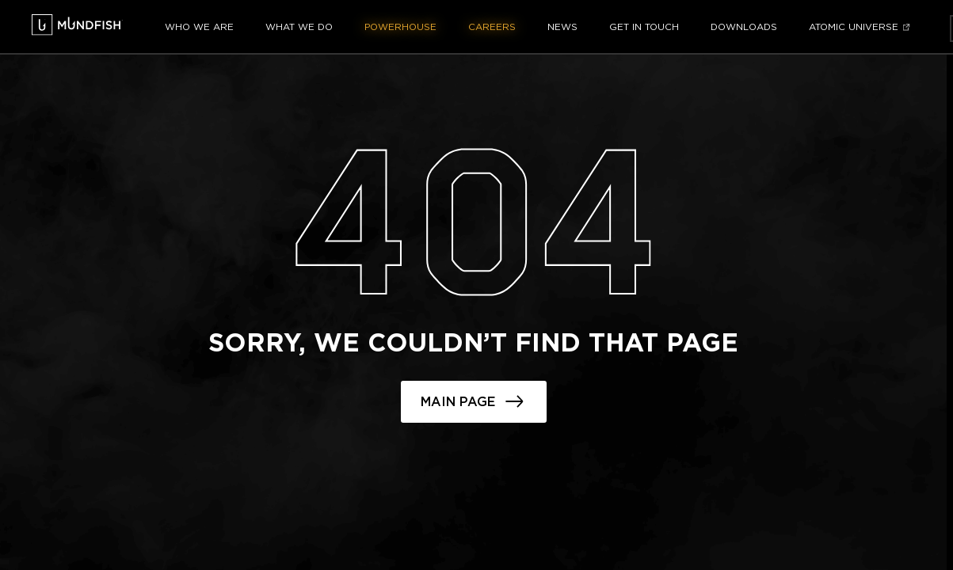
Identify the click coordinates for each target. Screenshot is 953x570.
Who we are (199, 27)
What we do (299, 27)
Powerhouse (400, 27)
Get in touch (644, 27)
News (562, 27)
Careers (492, 27)
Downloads (744, 27)
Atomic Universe (853, 27)
